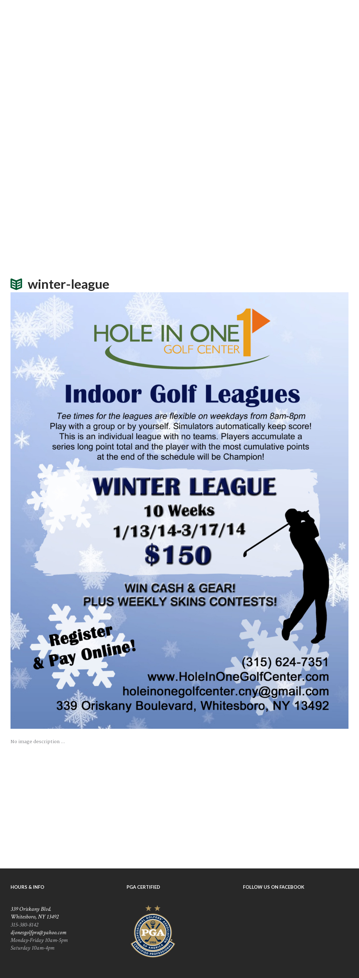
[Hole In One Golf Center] (179, 807)
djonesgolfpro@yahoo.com (38, 932)
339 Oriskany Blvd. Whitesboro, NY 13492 (35, 913)
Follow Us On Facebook (273, 887)
